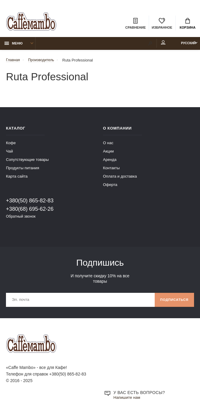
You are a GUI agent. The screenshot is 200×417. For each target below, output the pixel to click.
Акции (108, 153)
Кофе (11, 144)
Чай (9, 153)
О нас (108, 144)
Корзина (188, 24)
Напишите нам (128, 400)
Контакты (111, 169)
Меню (13, 45)
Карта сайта (16, 178)
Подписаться (173, 302)
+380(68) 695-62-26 (30, 211)
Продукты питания (22, 169)
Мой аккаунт (154, 44)
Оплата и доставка (120, 178)
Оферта (110, 186)
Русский (184, 45)
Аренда (110, 161)
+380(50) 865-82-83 (30, 202)
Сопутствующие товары (27, 161)
